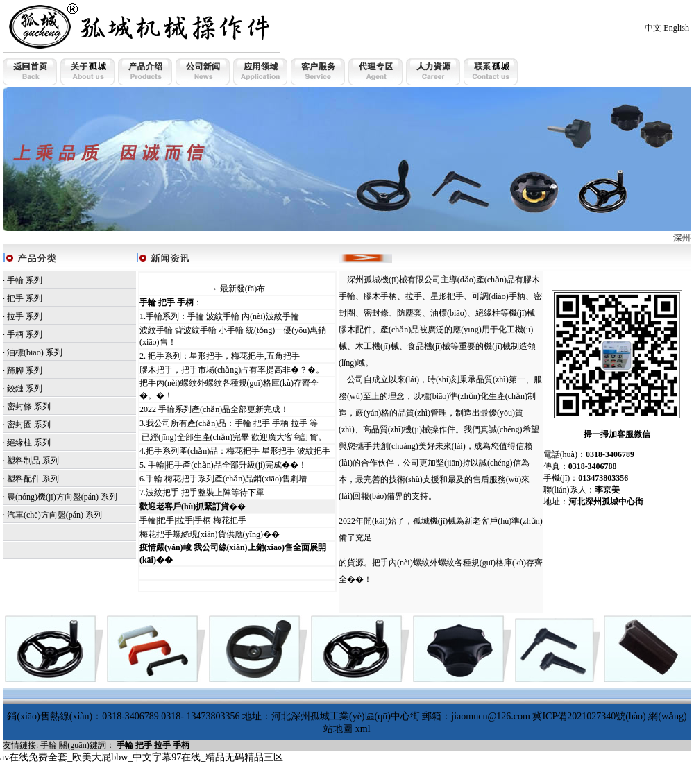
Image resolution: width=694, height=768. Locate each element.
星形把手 (447, 296)
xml (363, 729)
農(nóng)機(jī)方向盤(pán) (53, 497)
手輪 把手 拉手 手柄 (153, 745)
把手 (15, 298)
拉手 (15, 316)
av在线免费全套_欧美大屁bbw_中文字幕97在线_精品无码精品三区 (141, 757)
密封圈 (19, 424)
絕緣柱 (19, 442)
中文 (653, 28)
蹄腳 (15, 370)
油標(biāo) (25, 352)
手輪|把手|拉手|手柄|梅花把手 (192, 520)
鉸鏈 (15, 388)
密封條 (19, 406)
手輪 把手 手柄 (166, 302)
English (676, 28)
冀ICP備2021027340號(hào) (588, 716)
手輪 (15, 280)
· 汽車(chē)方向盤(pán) (43, 515)
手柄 (15, 334)
